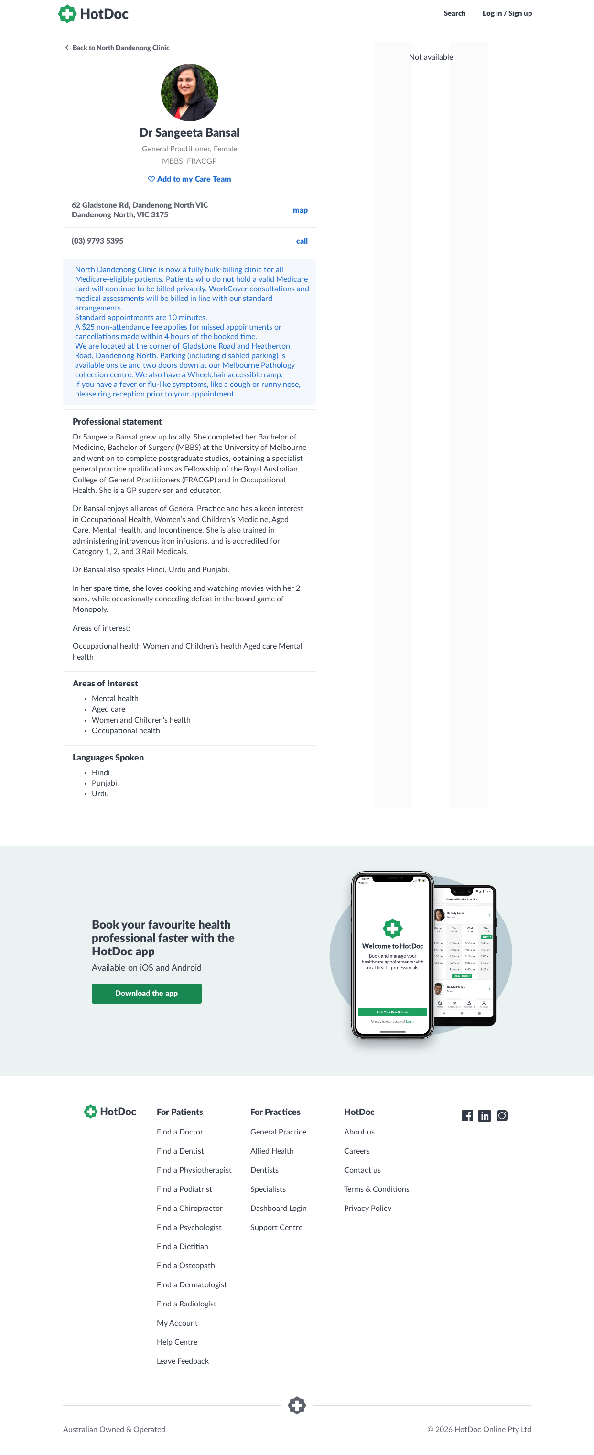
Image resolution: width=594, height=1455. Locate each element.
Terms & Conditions (377, 1189)
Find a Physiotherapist (194, 1170)
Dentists (264, 1170)
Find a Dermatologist (192, 1285)
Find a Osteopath (186, 1266)
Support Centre (276, 1227)
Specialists (268, 1189)
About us (359, 1132)
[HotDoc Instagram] (501, 1116)
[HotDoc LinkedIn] (484, 1116)
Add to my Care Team (189, 179)
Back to (117, 48)
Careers (357, 1151)
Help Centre (177, 1342)
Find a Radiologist (186, 1304)
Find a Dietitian (182, 1247)
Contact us (362, 1170)
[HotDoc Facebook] (467, 1116)
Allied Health (272, 1151)
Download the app (146, 993)
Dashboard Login (278, 1208)
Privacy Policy (367, 1208)
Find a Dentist (180, 1151)
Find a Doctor (180, 1132)
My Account (177, 1323)
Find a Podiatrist (184, 1189)
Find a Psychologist (189, 1227)
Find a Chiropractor (190, 1208)
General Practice (278, 1132)
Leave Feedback (183, 1361)
